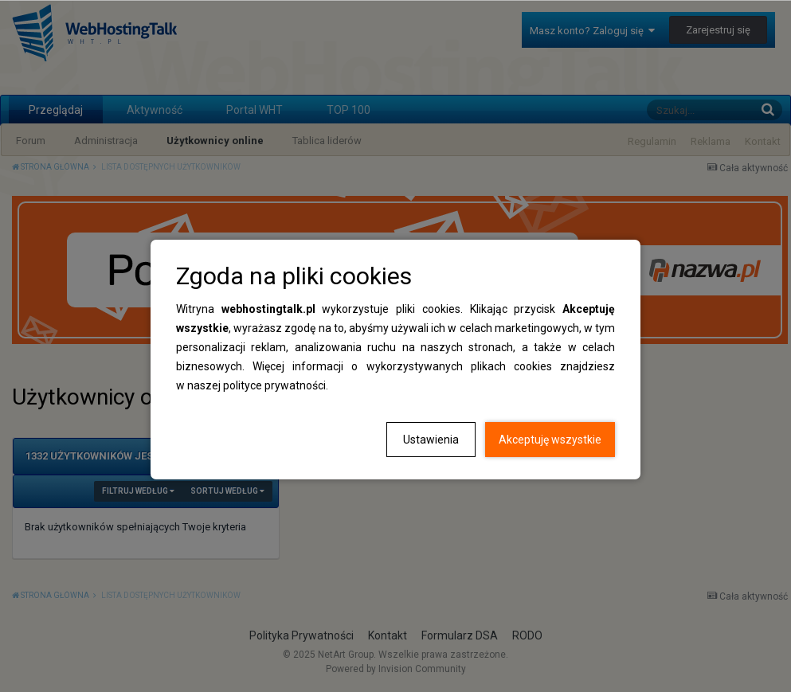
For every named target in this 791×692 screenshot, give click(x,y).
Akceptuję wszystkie (550, 439)
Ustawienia (431, 439)
